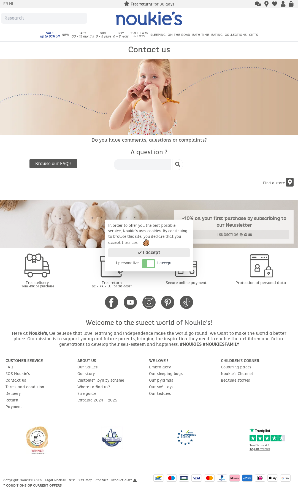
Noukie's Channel (237, 373)
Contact (102, 480)
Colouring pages (236, 367)
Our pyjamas (161, 380)
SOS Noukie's (18, 373)
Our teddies (160, 393)
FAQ (9, 367)
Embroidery (160, 367)
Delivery (13, 393)
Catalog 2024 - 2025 (97, 400)
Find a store (278, 183)
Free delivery (37, 284)
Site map (85, 480)
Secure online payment (186, 282)
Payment (14, 406)
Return (12, 400)
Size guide (86, 393)
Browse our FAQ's (53, 163)
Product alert (124, 480)
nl (11, 3)
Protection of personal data (260, 282)
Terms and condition (25, 387)
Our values (87, 367)
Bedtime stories (235, 380)
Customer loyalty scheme (100, 380)
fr (6, 3)
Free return (112, 284)
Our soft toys (161, 387)
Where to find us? (93, 387)
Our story (86, 373)
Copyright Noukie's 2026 (23, 480)
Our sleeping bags (166, 373)
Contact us (16, 380)
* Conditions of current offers (32, 485)
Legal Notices (56, 480)
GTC (72, 480)
